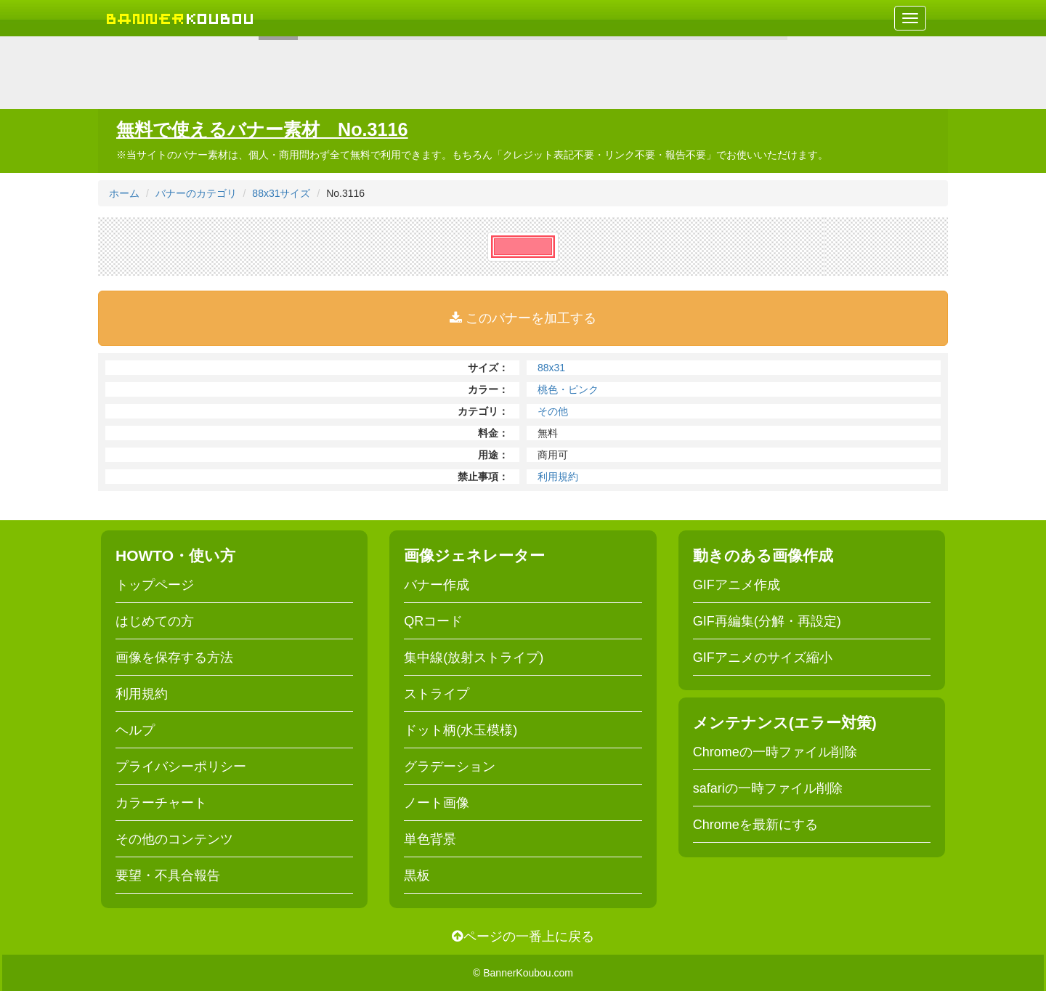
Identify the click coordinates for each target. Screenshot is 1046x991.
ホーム (124, 193)
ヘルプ (135, 730)
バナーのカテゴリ (196, 193)
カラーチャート (161, 803)
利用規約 (558, 476)
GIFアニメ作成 (736, 585)
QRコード (433, 621)
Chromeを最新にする (755, 824)
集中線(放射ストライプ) (473, 657)
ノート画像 (436, 803)
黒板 (417, 875)
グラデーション (449, 766)
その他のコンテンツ (174, 839)
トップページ (154, 585)
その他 (553, 411)
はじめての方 (154, 621)
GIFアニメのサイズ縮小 (762, 657)
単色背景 (430, 839)
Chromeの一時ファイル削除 (775, 752)
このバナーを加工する (523, 318)
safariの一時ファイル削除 (768, 788)
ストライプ (436, 694)
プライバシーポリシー (180, 766)
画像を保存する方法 (174, 657)
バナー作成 (436, 585)
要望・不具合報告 (167, 875)
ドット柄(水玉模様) (460, 730)
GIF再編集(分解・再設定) (767, 621)
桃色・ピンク (568, 389)
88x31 (551, 367)
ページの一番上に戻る (523, 936)
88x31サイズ (281, 193)
